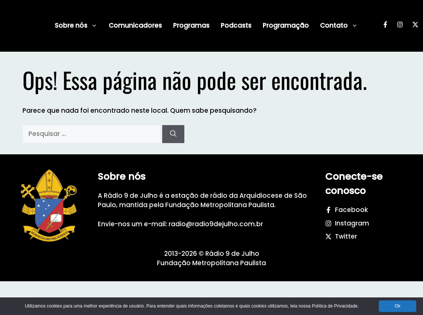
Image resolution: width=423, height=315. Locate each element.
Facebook (351, 209)
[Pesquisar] (173, 134)
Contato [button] (339, 25)
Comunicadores (135, 25)
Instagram (352, 223)
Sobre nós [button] (76, 25)
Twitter (346, 236)
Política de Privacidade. (335, 306)
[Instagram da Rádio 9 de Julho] (400, 25)
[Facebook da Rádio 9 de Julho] (385, 25)
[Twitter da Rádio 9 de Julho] (415, 25)
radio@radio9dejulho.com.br (216, 223)
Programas (191, 25)
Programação (286, 25)
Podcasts (236, 25)
